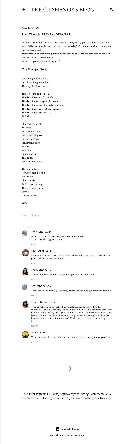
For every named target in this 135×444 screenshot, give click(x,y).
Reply (34, 244)
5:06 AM (41, 332)
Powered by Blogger (68, 429)
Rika (33, 332)
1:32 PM (48, 251)
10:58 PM (52, 302)
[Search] (111, 9)
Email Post (34, 215)
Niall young (37, 250)
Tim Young (37, 231)
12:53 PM (48, 232)
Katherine (36, 285)
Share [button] (24, 215)
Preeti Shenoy (39, 269)
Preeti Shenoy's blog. (63, 9)
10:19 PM (47, 286)
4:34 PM (52, 270)
